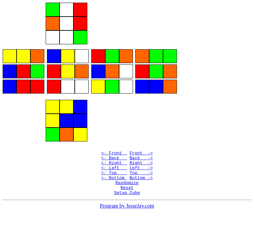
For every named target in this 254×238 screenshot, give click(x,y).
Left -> (141, 175)
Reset (126, 198)
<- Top (114, 180)
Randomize (127, 192)
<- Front (114, 157)
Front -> (141, 157)
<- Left (114, 175)
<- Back (114, 163)
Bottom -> (141, 186)
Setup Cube (127, 204)
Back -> (141, 163)
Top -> (141, 180)
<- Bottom (114, 186)
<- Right (114, 169)
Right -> (141, 169)
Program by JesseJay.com (127, 217)
